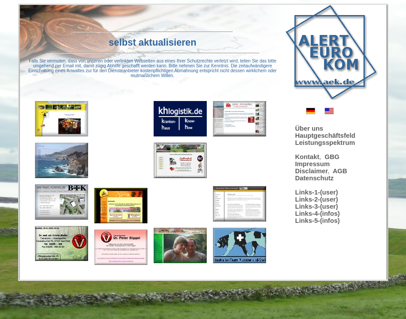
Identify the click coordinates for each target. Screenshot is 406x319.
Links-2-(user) (316, 199)
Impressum (312, 163)
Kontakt (307, 156)
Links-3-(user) (316, 206)
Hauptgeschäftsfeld (325, 135)
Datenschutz (314, 178)
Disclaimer (311, 171)
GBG (332, 156)
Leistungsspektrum (325, 142)
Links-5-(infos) (317, 220)
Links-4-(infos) (317, 213)
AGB (340, 171)
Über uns (309, 128)
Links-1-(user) (316, 192)
